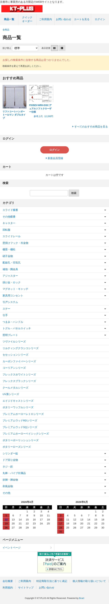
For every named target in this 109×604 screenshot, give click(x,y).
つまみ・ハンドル (13, 321)
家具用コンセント (13, 295)
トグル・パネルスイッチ (17, 328)
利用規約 (8, 587)
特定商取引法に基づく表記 (51, 581)
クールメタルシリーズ (15, 387)
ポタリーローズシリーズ (17, 446)
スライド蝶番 (10, 209)
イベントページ (12, 547)
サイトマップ (26, 587)
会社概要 (8, 581)
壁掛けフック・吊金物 (15, 242)
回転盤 (6, 229)
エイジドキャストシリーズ (18, 400)
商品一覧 (9, 19)
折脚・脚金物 (10, 479)
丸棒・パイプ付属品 (14, 473)
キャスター (9, 223)
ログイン (100, 19)
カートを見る (81, 19)
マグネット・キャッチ (15, 288)
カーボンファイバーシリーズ (19, 361)
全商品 (6, 29)
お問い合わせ (63, 19)
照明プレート (10, 335)
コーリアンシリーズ (14, 367)
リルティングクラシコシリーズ (21, 348)
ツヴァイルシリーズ (14, 341)
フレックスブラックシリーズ (19, 380)
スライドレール (12, 236)
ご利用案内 (45, 19)
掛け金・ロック (12, 282)
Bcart (81, 598)
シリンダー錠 (10, 453)
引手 (5, 315)
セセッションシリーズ (15, 354)
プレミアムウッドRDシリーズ (20, 420)
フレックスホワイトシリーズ (19, 374)
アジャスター (10, 275)
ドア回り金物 (10, 459)
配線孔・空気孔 (12, 262)
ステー (6, 308)
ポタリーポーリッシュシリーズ (21, 440)
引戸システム (10, 302)
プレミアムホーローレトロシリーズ (23, 413)
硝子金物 (8, 256)
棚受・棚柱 (9, 249)
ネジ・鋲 (8, 466)
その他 (6, 492)
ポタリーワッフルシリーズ (18, 407)
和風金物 (8, 486)
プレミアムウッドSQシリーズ (20, 427)
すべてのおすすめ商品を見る (91, 126)
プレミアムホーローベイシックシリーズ (26, 433)
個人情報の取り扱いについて (89, 581)
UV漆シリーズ (11, 394)
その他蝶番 (9, 216)
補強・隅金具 (10, 269)
